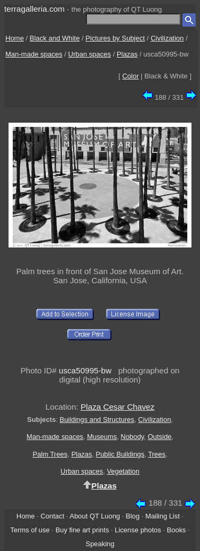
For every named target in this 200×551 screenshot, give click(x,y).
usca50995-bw (85, 370)
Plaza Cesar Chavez (117, 406)
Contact (52, 516)
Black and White (55, 38)
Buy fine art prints (82, 530)
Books (176, 530)
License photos (138, 530)
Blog (133, 516)
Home (14, 38)
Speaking (100, 544)
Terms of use (30, 530)
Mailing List (162, 516)
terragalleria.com (34, 8)
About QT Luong (95, 516)
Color (130, 76)
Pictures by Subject (115, 38)
